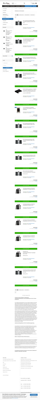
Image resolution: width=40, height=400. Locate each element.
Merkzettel (35, 0)
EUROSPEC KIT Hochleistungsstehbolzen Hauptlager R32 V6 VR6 (29, 252)
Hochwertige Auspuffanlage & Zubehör (8, 359)
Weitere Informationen (33, 396)
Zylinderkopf (4, 24)
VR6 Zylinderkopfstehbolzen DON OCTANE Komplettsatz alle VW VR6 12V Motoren (29, 74)
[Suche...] (13, 3)
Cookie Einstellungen (5, 375)
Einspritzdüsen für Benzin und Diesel (26, 364)
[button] (16, 15)
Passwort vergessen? (6, 71)
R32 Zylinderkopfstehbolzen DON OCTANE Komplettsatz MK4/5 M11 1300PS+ (29, 140)
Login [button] (31, 0)
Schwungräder (5, 8)
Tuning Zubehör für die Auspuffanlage (26, 363)
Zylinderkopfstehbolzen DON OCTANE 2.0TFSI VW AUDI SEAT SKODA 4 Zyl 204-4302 (29, 271)
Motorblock (4, 12)
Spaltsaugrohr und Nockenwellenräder (26, 359)
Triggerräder (4, 20)
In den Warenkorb (26, 54)
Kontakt (4, 365)
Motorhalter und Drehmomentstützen (5, 15)
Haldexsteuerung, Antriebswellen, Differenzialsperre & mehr (29, 360)
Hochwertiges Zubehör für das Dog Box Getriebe (9, 360)
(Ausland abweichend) (31, 27)
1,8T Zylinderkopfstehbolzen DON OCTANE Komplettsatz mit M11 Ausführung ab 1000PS (28, 40)
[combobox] (21, 15)
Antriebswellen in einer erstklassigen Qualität (27, 366)
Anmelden (7, 67)
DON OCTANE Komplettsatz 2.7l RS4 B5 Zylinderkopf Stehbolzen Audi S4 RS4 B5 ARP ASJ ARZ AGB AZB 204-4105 (29, 90)
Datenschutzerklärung (15, 398)
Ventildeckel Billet (5, 22)
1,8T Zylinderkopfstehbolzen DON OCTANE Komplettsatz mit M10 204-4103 (29, 21)
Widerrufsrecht (5, 367)
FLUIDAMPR (4, 10)
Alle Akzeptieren (33, 394)
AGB (3, 362)
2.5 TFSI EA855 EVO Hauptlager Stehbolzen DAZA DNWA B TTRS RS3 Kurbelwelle (29, 108)
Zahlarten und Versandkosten (7, 370)
